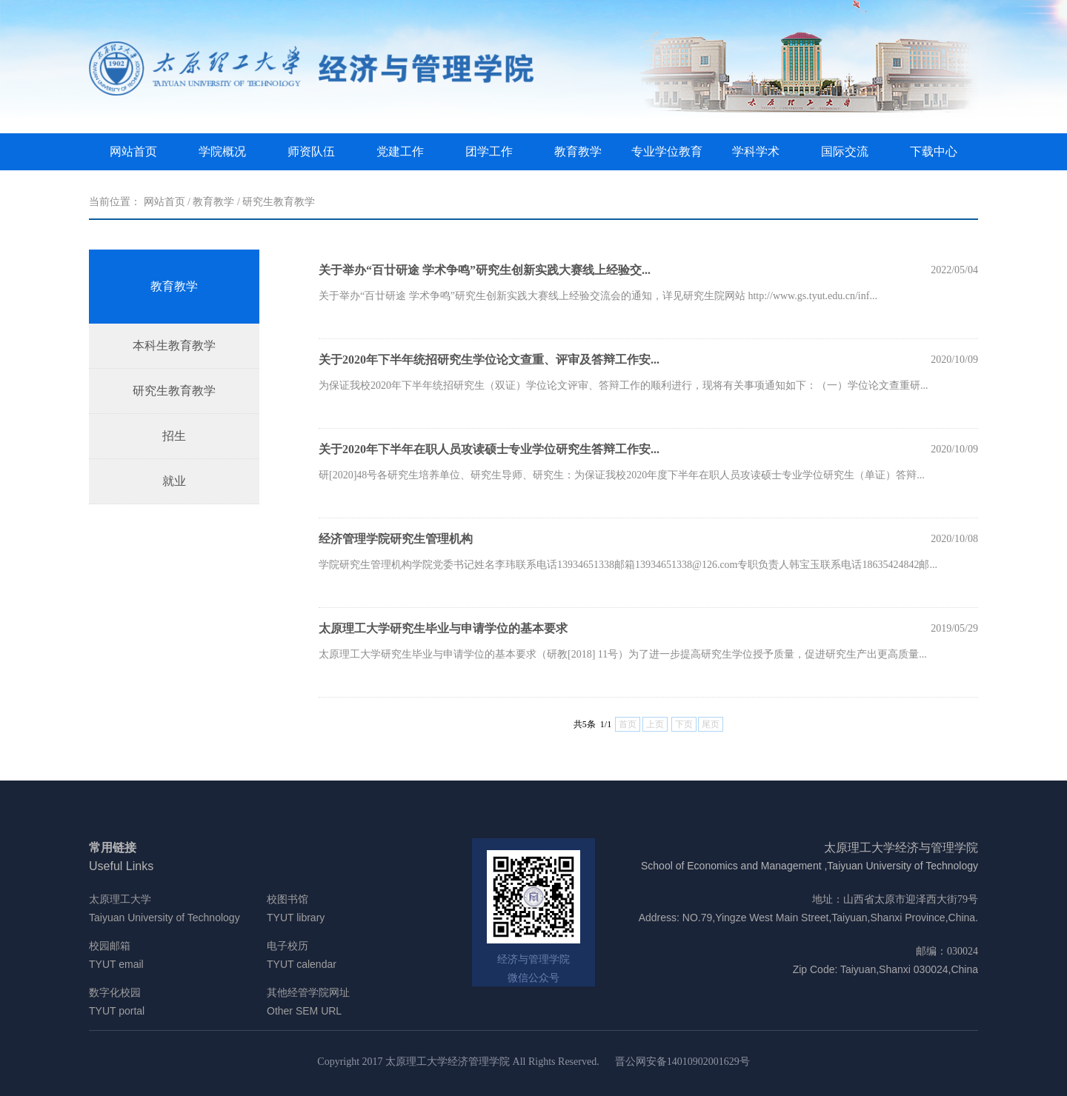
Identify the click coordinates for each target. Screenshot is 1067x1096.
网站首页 (133, 151)
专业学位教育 (666, 151)
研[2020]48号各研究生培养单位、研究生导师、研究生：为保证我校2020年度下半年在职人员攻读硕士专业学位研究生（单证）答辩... (622, 475)
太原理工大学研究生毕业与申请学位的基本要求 (443, 628)
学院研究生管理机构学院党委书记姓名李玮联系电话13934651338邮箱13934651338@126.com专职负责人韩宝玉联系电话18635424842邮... (628, 564)
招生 (174, 436)
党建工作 (400, 151)
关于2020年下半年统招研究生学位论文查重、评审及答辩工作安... (489, 359)
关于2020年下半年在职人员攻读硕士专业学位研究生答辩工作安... (489, 449)
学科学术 (756, 151)
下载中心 (933, 151)
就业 (174, 481)
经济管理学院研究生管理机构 (396, 538)
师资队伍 (311, 151)
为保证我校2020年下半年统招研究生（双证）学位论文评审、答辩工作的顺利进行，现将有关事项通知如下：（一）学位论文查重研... (623, 385)
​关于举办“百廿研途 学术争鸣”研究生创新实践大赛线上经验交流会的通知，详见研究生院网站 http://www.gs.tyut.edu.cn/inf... (598, 295)
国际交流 (844, 151)
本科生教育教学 (174, 345)
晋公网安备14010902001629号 (682, 1061)
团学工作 (489, 151)
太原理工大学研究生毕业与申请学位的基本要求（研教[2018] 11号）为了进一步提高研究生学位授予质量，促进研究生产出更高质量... (623, 654)
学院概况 (222, 151)
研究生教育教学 (278, 201)
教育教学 (578, 151)
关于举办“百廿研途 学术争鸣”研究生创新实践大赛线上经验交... (485, 270)
